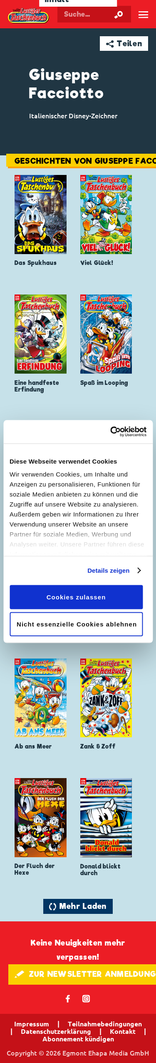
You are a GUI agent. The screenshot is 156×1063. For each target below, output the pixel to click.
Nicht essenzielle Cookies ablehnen (77, 624)
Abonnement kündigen (78, 1039)
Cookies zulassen (76, 596)
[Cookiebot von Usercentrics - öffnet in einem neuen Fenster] (111, 432)
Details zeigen (108, 570)
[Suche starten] (118, 14)
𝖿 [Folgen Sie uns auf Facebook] (68, 998)
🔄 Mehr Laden (77, 906)
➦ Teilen (124, 43)
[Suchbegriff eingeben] (94, 14)
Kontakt (123, 1031)
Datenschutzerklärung (56, 1031)
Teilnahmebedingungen (105, 1024)
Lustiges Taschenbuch (29, 15)
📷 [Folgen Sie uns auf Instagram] (86, 998)
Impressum (31, 1024)
